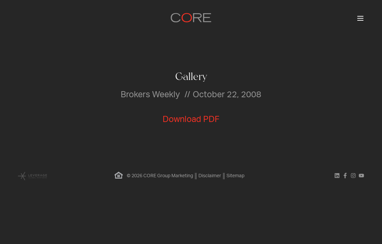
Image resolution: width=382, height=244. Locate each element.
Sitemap (235, 176)
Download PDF (191, 119)
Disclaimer (209, 176)
